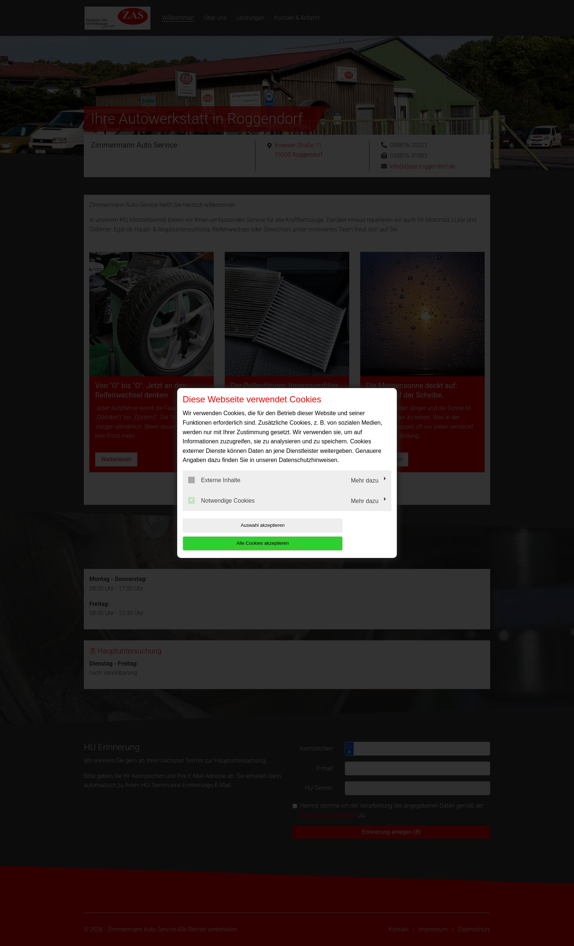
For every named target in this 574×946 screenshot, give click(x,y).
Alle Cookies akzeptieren (344, 534)
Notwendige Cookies (221, 509)
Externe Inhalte (214, 489)
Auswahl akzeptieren (229, 534)
